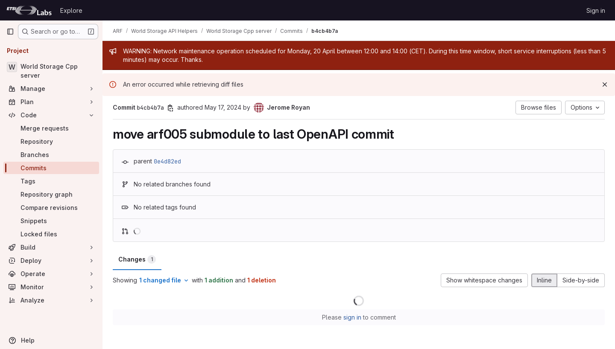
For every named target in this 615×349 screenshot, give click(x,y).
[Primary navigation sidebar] (10, 31)
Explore (71, 10)
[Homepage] (29, 10)
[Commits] (51, 168)
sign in (352, 317)
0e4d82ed (167, 161)
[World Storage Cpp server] (51, 70)
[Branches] (51, 154)
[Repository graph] (51, 194)
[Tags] (51, 181)
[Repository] (51, 141)
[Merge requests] (51, 128)
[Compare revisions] (51, 207)
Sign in (595, 10)
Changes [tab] (137, 259)
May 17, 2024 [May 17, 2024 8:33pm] (223, 107)
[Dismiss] (605, 84)
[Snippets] (51, 221)
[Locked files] (51, 234)
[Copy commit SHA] (170, 108)
